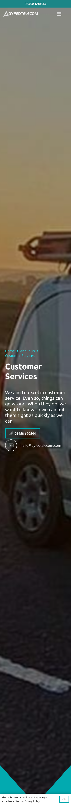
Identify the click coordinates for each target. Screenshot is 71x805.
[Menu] (59, 13)
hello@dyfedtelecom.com (40, 445)
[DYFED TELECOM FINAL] (20, 14)
